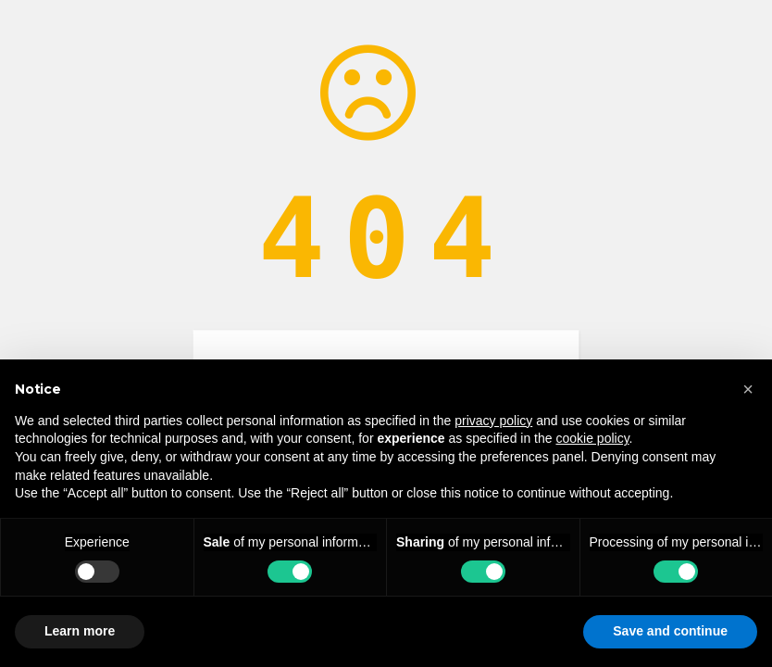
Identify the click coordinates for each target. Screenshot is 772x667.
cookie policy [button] (592, 438)
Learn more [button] (79, 630)
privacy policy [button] (493, 420)
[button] (748, 389)
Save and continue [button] (670, 630)
